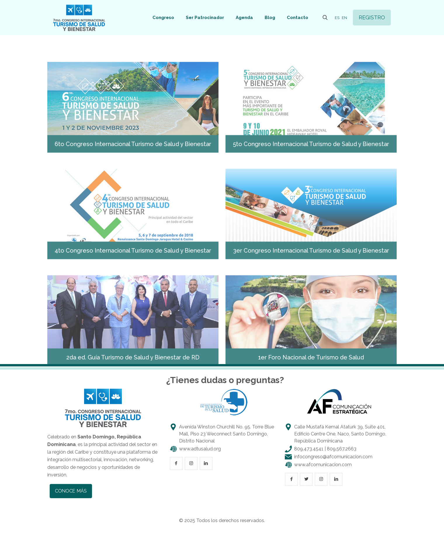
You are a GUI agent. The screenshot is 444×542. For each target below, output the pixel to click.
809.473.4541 (308, 449)
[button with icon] (176, 463)
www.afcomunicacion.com (323, 464)
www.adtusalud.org (200, 449)
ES (337, 18)
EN (344, 18)
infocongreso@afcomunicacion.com (333, 456)
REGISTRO (372, 17)
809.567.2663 (341, 449)
